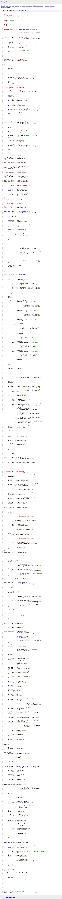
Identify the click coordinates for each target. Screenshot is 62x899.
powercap (52, 6)
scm (10, 6)
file (26, 10)
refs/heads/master (38, 6)
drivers (47, 6)
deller (23, 6)
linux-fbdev (29, 6)
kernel (3, 6)
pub (7, 6)
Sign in (59, 2)
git (20, 6)
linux (13, 6)
